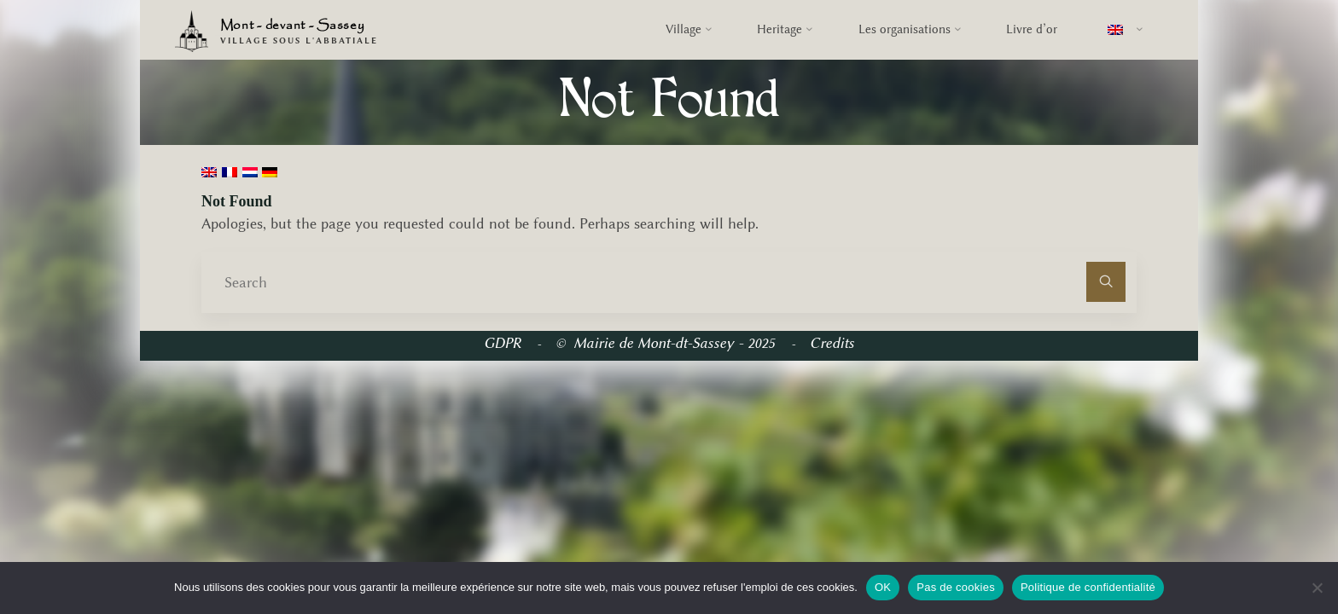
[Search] (1106, 282)
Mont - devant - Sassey (292, 26)
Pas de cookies (955, 587)
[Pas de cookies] (1316, 587)
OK (883, 587)
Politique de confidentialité (1088, 587)
